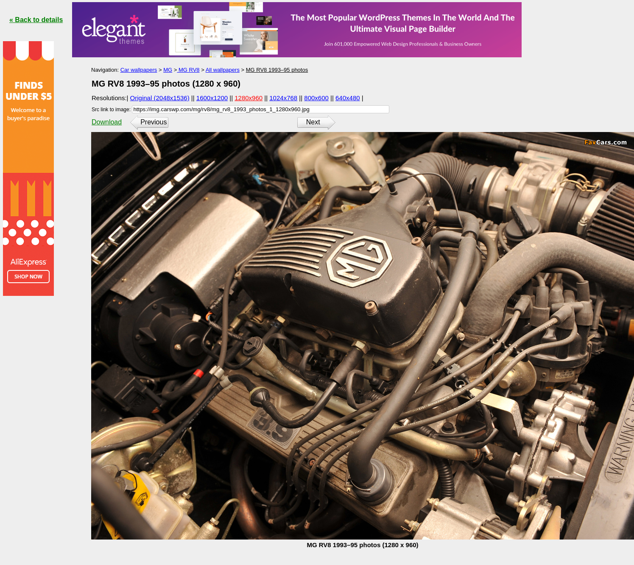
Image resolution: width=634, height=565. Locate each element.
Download (107, 122)
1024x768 (283, 97)
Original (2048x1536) (160, 97)
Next (313, 122)
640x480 (347, 97)
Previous (153, 122)
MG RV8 (188, 70)
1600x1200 (212, 97)
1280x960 (249, 97)
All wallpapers (223, 70)
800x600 (316, 97)
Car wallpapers (138, 70)
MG (167, 70)
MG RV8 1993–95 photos (277, 70)
